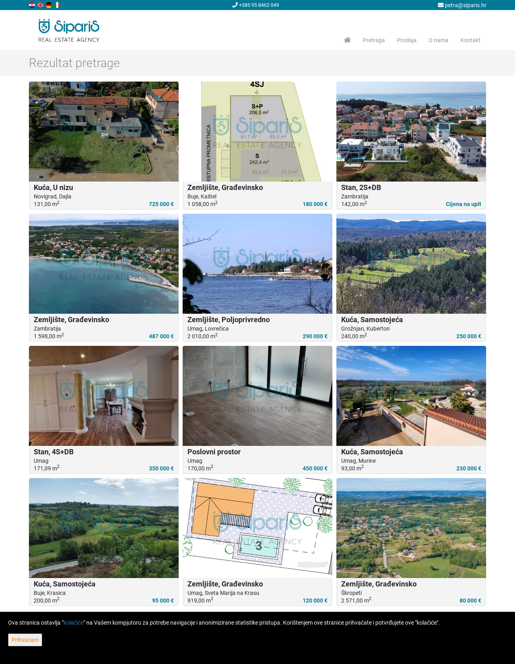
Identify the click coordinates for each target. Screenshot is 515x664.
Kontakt (470, 40)
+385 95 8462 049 (255, 5)
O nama (438, 40)
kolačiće (73, 622)
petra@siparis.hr (462, 5)
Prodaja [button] (407, 40)
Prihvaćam (25, 640)
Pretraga (374, 40)
